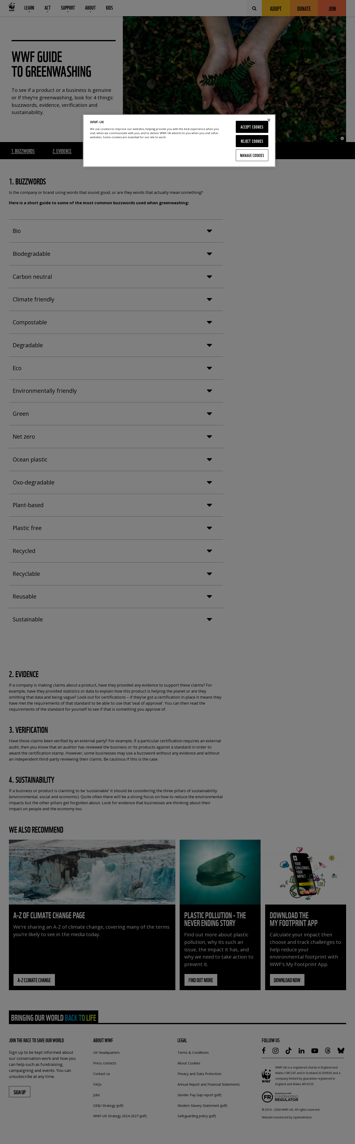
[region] (179, 140)
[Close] (268, 120)
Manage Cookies (252, 155)
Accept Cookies (252, 126)
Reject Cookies (252, 141)
